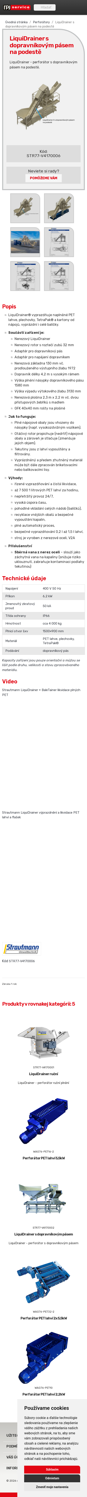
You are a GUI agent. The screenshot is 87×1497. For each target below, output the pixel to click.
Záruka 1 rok (9, 983)
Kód (5, 961)
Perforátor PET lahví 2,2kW (43, 1394)
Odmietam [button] (52, 1478)
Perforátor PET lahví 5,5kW (44, 1158)
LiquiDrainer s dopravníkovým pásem (43, 1234)
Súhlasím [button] (52, 1469)
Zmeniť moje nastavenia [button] (52, 1487)
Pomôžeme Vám (43, 178)
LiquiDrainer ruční (43, 1074)
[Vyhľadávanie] (45, 7)
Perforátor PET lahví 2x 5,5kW (44, 1318)
